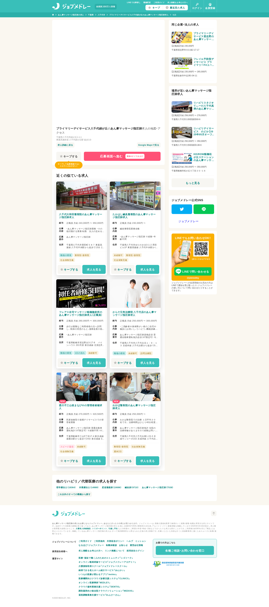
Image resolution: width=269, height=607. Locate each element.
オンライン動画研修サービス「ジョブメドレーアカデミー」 (107, 561)
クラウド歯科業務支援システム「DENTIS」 (99, 586)
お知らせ (123, 545)
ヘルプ (129, 541)
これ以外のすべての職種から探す (74, 494)
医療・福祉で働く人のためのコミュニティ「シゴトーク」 (106, 557)
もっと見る (193, 183)
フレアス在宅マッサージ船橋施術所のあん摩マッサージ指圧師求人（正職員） (80, 313)
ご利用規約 (99, 541)
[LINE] (204, 209)
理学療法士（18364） (66, 487)
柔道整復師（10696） (112, 487)
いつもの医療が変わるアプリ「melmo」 (98, 574)
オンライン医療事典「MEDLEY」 (94, 582)
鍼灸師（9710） (132, 487)
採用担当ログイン (135, 550)
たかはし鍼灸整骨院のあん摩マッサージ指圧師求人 (134, 215)
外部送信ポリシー (115, 541)
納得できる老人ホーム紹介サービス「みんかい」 (102, 570)
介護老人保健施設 (83, 528)
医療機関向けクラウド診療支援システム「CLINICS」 (104, 578)
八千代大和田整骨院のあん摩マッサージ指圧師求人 (80, 215)
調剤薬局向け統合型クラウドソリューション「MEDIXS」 (106, 590)
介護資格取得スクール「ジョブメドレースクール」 (103, 566)
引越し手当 (113, 528)
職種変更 (147, 2)
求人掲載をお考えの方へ (177, 2)
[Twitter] (182, 209)
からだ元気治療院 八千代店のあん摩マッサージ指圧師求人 (134, 313)
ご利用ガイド (159, 2)
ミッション (140, 541)
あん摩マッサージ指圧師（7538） (157, 487)
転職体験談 (111, 545)
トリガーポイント (99, 528)
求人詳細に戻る (65, 144)
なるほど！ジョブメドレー (91, 545)
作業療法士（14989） (89, 487)
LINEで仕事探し (134, 2)
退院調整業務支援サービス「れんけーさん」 (100, 594)
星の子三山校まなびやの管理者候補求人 (80, 406)
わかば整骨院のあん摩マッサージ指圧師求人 (134, 406)
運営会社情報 (136, 545)
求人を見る (94, 269)
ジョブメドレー (188, 221)
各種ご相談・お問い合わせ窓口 (184, 550)
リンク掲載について (115, 550)
